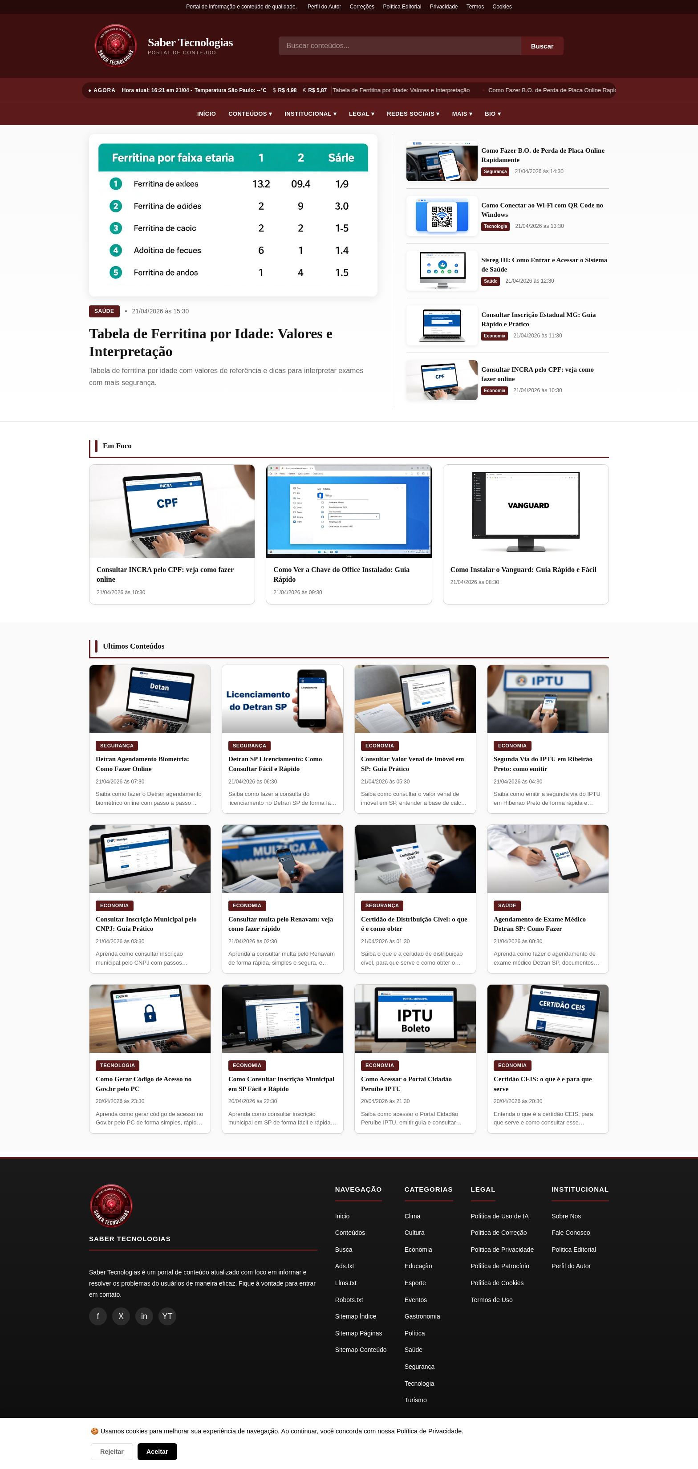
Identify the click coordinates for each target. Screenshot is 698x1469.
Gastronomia (422, 1316)
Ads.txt (344, 1266)
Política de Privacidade (429, 1431)
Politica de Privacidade (502, 1249)
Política (415, 1333)
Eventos (416, 1299)
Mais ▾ (462, 113)
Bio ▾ (493, 113)
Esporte (415, 1282)
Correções (362, 7)
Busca (344, 1249)
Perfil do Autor (324, 7)
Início (206, 113)
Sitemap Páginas (358, 1333)
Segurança (495, 171)
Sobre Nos (566, 1216)
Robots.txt (349, 1299)
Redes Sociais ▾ (413, 113)
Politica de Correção (499, 1232)
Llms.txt (346, 1282)
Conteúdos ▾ (250, 113)
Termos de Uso (492, 1299)
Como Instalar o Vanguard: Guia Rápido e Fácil (523, 569)
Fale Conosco (571, 1232)
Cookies (502, 7)
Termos (475, 7)
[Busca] (400, 46)
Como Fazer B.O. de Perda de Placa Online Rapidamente (565, 90)
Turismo (416, 1400)
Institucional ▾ (310, 113)
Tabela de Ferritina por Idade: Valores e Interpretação (403, 90)
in (144, 1316)
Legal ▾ (361, 113)
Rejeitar (112, 1451)
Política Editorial (402, 7)
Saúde (104, 311)
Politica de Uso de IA (500, 1216)
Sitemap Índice (356, 1316)
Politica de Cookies (497, 1282)
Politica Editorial (574, 1249)
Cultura (415, 1232)
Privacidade (444, 7)
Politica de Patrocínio (500, 1266)
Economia (494, 335)
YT (167, 1316)
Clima (413, 1216)
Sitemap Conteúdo (361, 1349)
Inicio (342, 1216)
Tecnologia (495, 226)
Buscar (542, 46)
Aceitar (157, 1451)
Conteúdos (350, 1232)
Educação (418, 1266)
